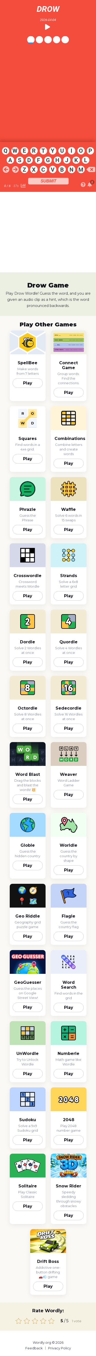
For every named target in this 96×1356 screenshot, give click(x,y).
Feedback (34, 1348)
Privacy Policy (59, 1348)
